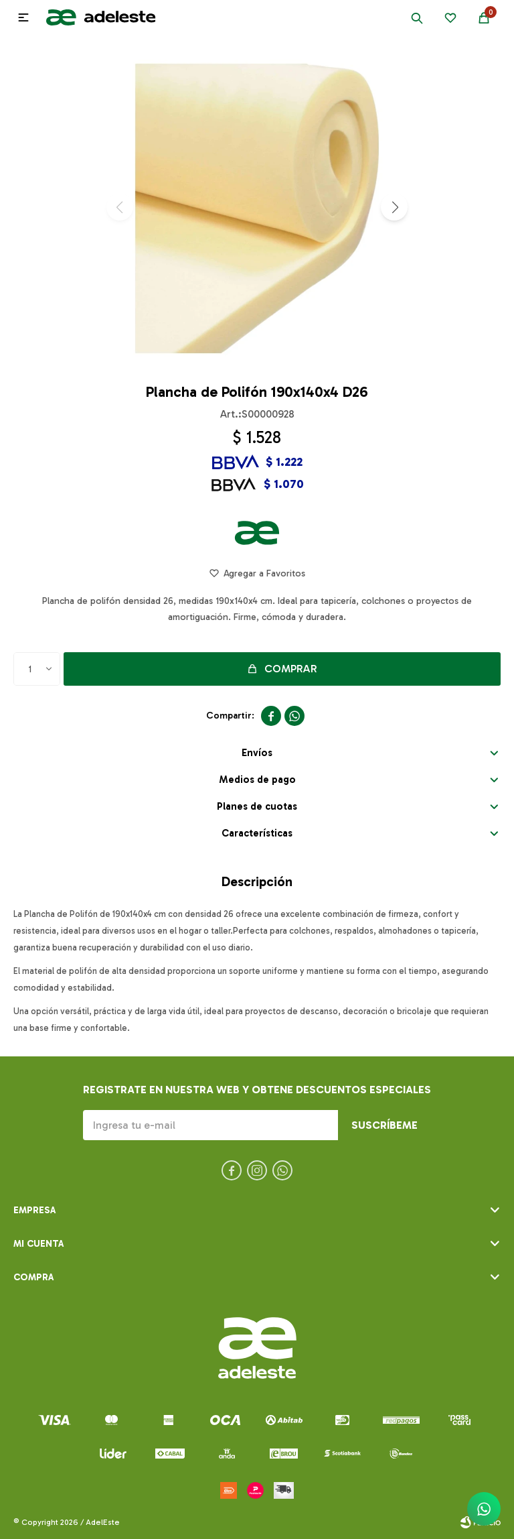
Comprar (290, 668)
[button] (394, 207)
